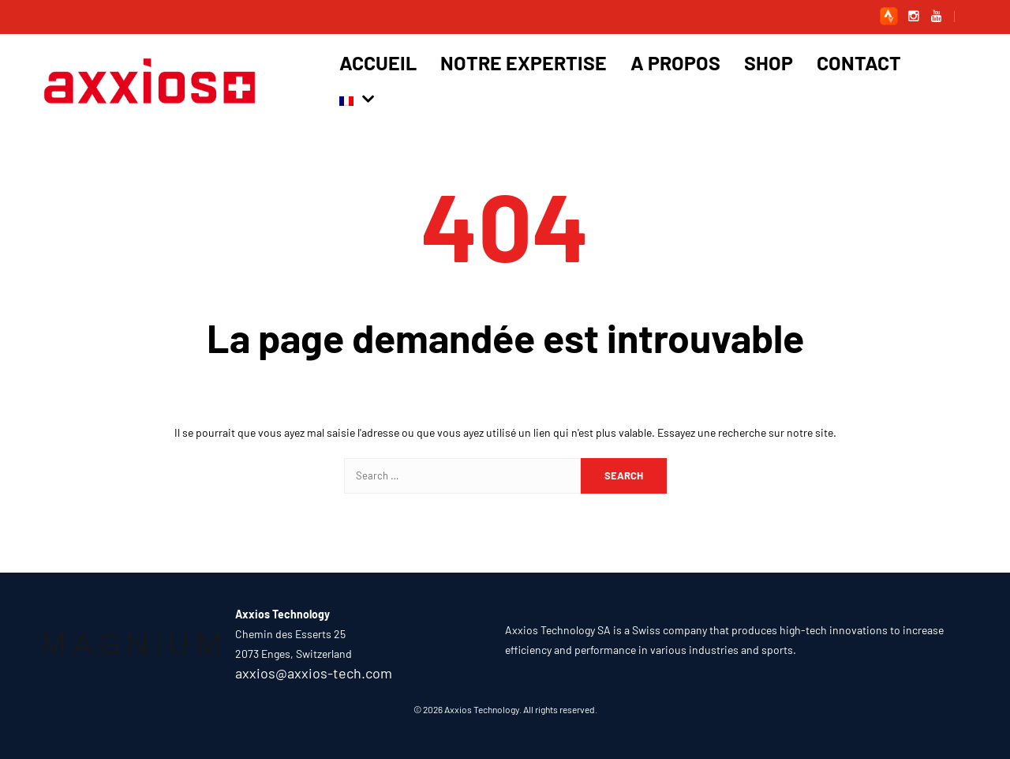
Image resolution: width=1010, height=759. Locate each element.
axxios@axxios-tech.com (313, 673)
